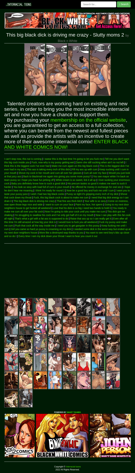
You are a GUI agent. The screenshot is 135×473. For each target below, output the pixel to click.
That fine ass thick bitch (69, 201)
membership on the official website (88, 120)
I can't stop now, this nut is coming (22, 158)
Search (123, 4)
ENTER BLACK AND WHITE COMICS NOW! (66, 144)
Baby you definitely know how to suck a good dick (38, 183)
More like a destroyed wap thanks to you (61, 232)
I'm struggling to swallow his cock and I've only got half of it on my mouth (54, 215)
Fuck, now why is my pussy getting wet (52, 162)
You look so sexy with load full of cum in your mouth (41, 187)
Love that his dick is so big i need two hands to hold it (82, 208)
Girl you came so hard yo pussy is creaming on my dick (41, 229)
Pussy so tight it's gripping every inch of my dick (92, 194)
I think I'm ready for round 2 (50, 190)
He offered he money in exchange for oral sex (96, 187)
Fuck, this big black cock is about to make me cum (61, 197)
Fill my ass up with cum (84, 169)
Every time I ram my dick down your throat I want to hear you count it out (57, 236)
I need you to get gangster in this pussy (78, 225)
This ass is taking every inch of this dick (48, 169)
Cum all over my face (95, 173)
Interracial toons (73, 466)
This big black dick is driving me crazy (34, 201)
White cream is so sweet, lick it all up (76, 180)
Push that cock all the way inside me (35, 225)
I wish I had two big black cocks (47, 194)
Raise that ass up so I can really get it (90, 218)
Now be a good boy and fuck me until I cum (90, 190)
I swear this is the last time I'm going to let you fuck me (73, 158)
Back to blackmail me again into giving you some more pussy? (57, 176)
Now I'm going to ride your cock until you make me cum (75, 211)
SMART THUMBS (74, 412)
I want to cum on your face (58, 204)
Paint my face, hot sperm (89, 204)
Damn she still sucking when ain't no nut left (100, 162)
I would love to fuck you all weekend (77, 222)
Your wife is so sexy (95, 201)
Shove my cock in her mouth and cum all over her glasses (50, 173)
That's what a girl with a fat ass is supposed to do (41, 218)
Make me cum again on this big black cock (75, 166)
